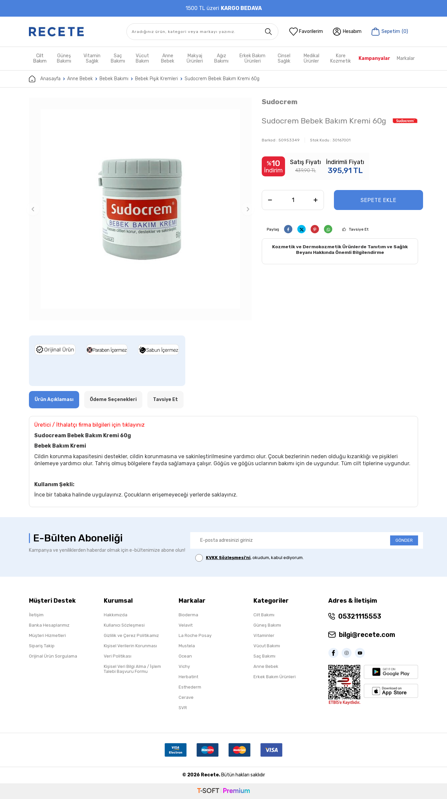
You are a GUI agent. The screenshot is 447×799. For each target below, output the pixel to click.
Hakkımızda (115, 614)
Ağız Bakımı (221, 58)
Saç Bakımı (118, 58)
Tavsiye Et (359, 229)
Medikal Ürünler (311, 58)
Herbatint (188, 676)
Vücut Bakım (142, 58)
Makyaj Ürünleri (195, 58)
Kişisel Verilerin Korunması (130, 645)
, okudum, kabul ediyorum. (249, 558)
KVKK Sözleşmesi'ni (228, 557)
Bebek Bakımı (113, 79)
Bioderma (188, 614)
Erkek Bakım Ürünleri (252, 58)
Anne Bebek (167, 58)
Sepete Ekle (378, 200)
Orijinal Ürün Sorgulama (53, 656)
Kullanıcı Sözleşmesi (124, 625)
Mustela (187, 645)
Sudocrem (279, 102)
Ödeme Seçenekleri (113, 399)
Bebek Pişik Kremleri (156, 79)
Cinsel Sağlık (284, 58)
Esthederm (190, 687)
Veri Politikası (117, 656)
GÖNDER (404, 540)
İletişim (36, 614)
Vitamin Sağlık (91, 58)
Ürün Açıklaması (54, 399)
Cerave (186, 697)
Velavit (186, 625)
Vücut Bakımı (266, 645)
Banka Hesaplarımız (49, 625)
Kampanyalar (374, 58)
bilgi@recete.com (367, 635)
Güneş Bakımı (64, 58)
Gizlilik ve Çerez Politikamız (131, 635)
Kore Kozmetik (340, 58)
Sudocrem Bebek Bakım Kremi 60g (222, 79)
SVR (183, 707)
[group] (140, 209)
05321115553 (359, 616)
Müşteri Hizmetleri (47, 635)
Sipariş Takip (42, 645)
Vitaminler (263, 635)
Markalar (406, 58)
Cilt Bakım (40, 58)
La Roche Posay (195, 635)
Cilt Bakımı (263, 614)
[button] (33, 209)
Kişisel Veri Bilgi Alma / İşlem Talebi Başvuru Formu (132, 669)
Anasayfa (45, 79)
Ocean (185, 656)
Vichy (184, 666)
